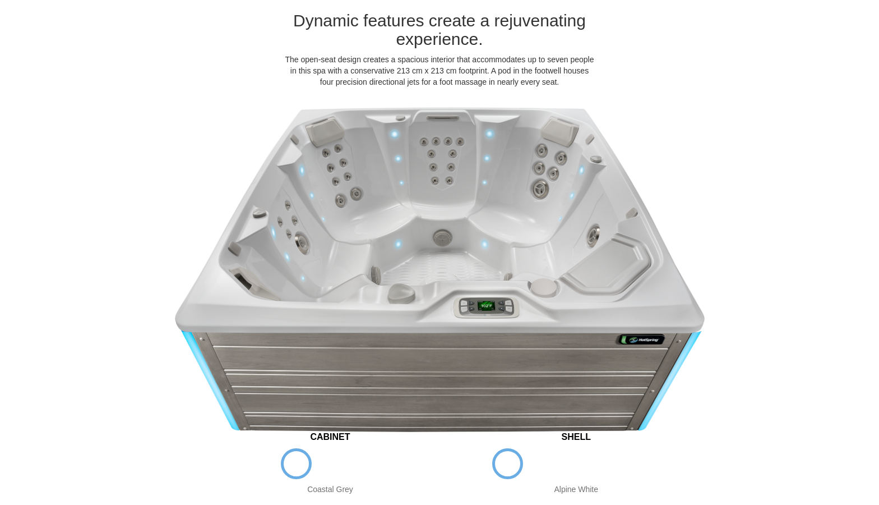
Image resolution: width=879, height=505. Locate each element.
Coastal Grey (296, 463)
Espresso (330, 463)
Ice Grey (541, 463)
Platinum (576, 463)
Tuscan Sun (610, 463)
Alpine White (507, 463)
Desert (644, 463)
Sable (364, 463)
